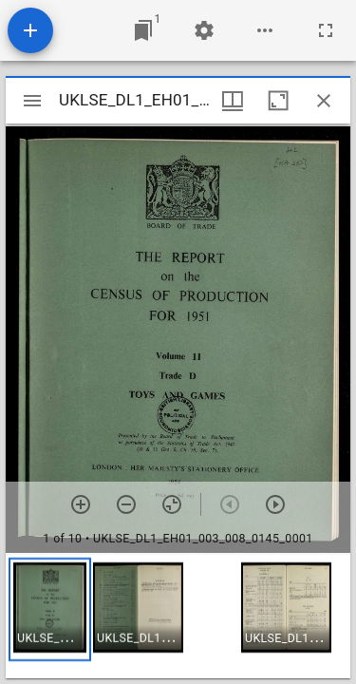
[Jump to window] (143, 30)
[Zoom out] (126, 504)
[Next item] (275, 504)
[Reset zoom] (172, 504)
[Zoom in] (80, 504)
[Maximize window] (278, 101)
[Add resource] (30, 30)
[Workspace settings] (204, 30)
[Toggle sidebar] (32, 101)
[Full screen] (325, 30)
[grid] (178, 616)
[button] (49, 609)
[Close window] (324, 101)
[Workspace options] (265, 30)
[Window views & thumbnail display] (232, 101)
